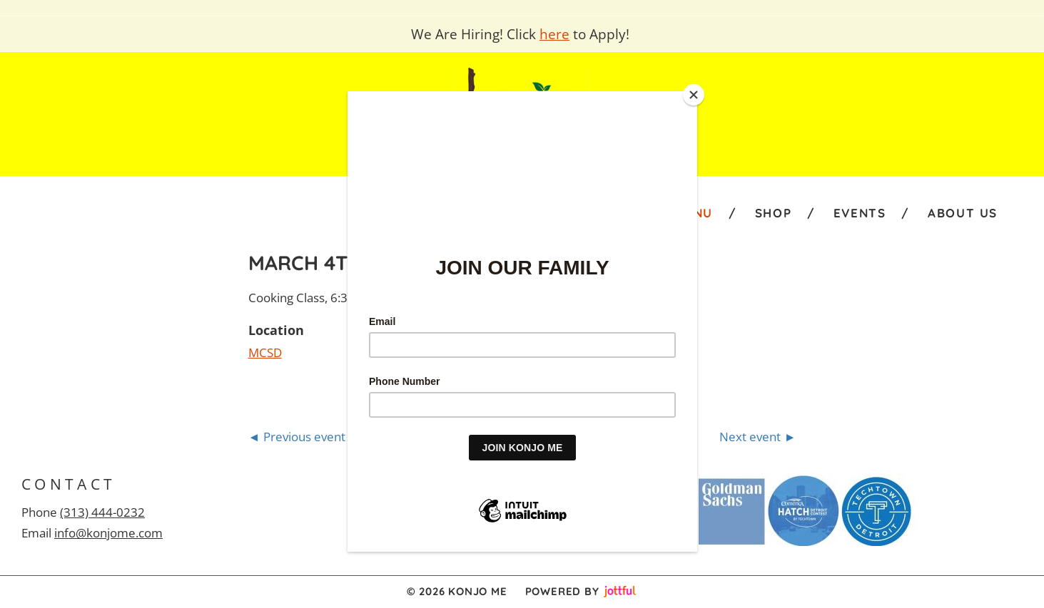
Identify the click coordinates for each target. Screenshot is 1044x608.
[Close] (693, 94)
